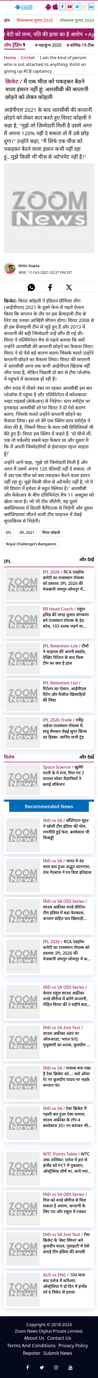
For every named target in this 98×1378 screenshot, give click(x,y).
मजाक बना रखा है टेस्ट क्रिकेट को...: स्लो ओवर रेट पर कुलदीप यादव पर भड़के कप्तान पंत (67, 1076)
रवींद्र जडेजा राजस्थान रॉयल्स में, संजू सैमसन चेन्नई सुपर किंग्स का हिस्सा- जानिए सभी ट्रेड (65, 728)
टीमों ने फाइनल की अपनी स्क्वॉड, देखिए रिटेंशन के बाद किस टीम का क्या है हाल (66, 654)
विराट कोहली (51, 532)
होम (7, 20)
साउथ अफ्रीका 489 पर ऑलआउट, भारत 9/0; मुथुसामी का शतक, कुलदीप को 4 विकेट (67, 1036)
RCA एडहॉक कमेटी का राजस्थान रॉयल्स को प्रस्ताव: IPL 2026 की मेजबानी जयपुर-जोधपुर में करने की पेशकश (63, 580)
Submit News (57, 1353)
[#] (31, 287)
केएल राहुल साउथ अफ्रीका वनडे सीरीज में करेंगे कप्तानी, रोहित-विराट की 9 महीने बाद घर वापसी (65, 995)
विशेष (9, 757)
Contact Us (59, 1338)
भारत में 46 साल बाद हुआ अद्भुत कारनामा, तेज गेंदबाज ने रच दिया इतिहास (67, 866)
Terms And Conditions (31, 1345)
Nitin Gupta (28, 265)
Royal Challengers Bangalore (31, 543)
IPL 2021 (27, 532)
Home (10, 57)
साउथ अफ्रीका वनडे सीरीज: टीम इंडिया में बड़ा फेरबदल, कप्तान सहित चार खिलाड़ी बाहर (65, 909)
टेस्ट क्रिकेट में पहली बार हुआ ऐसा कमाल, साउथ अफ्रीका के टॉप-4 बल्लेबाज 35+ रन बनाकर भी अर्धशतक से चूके (65, 1116)
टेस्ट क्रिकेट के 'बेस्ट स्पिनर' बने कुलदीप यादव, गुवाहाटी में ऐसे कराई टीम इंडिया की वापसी (66, 1243)
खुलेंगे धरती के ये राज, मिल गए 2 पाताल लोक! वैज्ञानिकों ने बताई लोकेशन (63, 775)
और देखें (86, 559)
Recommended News (49, 806)
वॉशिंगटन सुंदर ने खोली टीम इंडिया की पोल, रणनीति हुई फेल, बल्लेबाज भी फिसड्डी (66, 829)
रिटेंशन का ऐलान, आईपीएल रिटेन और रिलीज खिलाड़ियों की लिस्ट (64, 691)
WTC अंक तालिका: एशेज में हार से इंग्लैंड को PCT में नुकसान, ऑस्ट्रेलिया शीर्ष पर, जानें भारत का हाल (66, 1162)
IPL (8, 532)
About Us (34, 1338)
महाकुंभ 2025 (47, 45)
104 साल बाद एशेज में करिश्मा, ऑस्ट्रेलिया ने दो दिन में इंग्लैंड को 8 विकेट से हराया (65, 1283)
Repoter (31, 1353)
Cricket (28, 57)
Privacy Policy (73, 1345)
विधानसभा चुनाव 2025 (35, 20)
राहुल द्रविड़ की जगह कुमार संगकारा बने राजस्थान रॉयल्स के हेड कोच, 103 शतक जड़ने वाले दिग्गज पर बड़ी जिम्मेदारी (66, 617)
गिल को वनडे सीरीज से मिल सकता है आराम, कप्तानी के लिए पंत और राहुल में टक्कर (65, 1202)
